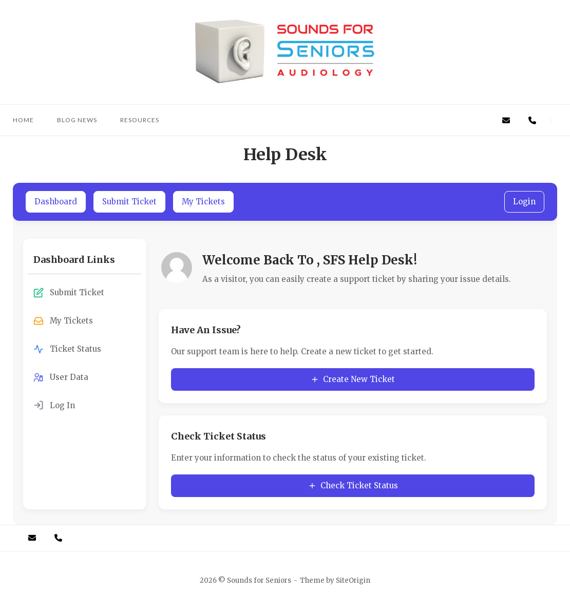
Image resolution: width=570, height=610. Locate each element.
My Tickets (203, 201)
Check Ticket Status (353, 485)
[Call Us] (532, 120)
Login (524, 201)
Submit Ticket (129, 201)
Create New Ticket (353, 379)
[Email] (506, 120)
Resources (139, 120)
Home (23, 120)
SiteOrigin (353, 580)
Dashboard (55, 201)
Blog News (77, 120)
